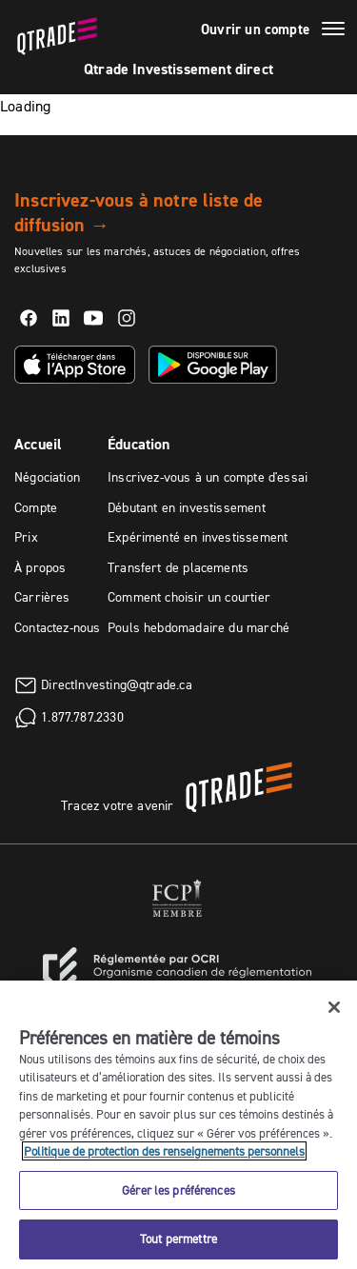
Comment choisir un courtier (189, 596)
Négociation (47, 477)
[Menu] (333, 31)
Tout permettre (178, 1238)
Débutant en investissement (187, 507)
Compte (35, 507)
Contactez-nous (57, 627)
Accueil (38, 444)
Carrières (42, 596)
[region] (178, 1125)
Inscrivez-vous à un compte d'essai (207, 477)
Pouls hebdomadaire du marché (198, 627)
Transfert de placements (178, 567)
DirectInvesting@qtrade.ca (116, 684)
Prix (26, 536)
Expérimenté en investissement (198, 536)
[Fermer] (334, 1007)
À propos (40, 567)
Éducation (139, 444)
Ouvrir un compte (255, 29)
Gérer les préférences (178, 1190)
